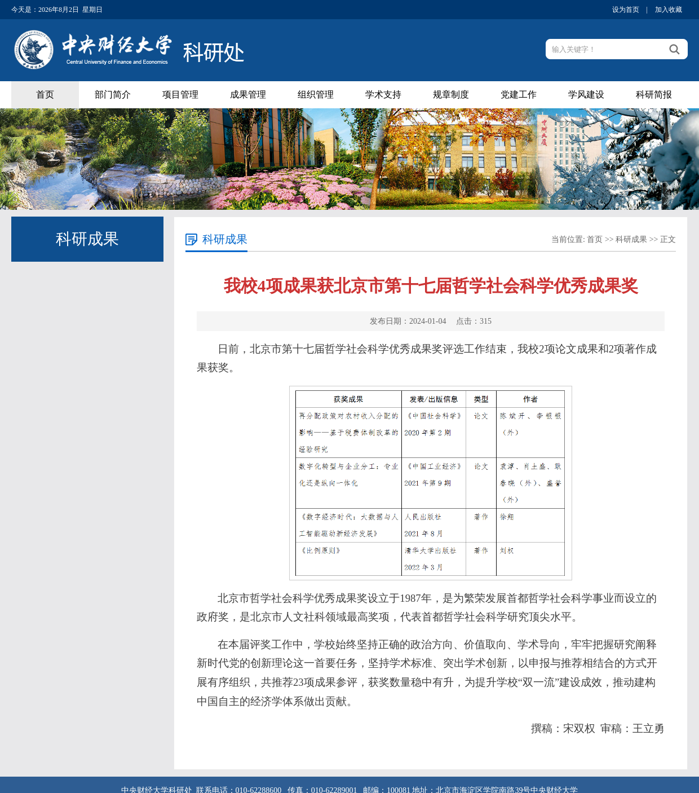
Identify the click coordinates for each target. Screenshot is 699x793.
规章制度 (451, 94)
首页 (45, 94)
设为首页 (625, 10)
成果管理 (248, 94)
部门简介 (113, 94)
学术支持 (383, 94)
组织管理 (316, 94)
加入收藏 (668, 10)
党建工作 (519, 94)
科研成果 (631, 239)
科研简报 (654, 94)
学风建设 (586, 94)
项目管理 (180, 94)
